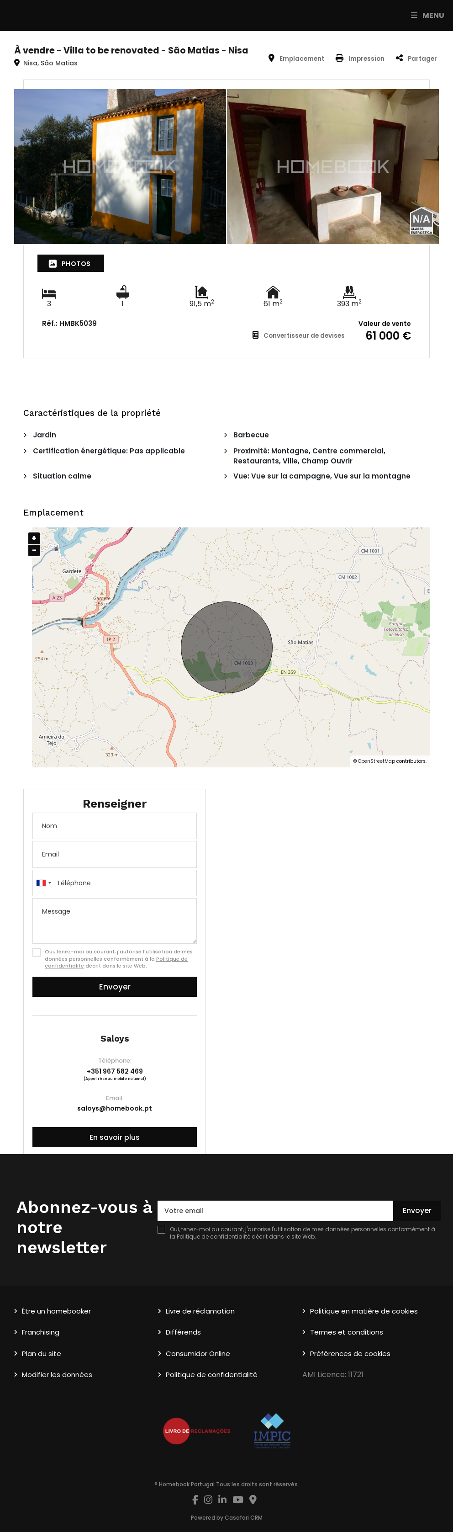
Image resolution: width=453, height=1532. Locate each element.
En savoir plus (115, 1137)
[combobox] (114, 883)
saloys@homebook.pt (114, 1108)
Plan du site (41, 1353)
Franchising (40, 1332)
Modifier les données (57, 1374)
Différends (183, 1332)
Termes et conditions (346, 1332)
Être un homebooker (56, 1311)
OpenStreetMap (376, 761)
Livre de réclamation (200, 1311)
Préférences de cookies (350, 1353)
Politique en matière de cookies (364, 1311)
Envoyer (115, 986)
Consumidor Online (198, 1353)
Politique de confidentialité (213, 1236)
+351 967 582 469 (115, 1071)
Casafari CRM (244, 1517)
